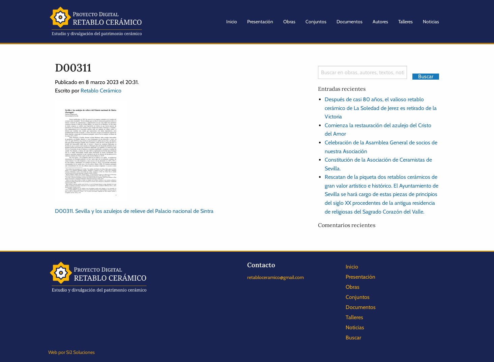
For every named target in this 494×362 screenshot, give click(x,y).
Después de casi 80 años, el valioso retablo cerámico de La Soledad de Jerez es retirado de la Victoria (381, 108)
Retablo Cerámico (101, 90)
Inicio (231, 22)
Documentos (349, 22)
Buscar (353, 337)
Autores (380, 22)
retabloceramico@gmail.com (275, 277)
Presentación (260, 22)
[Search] (362, 72)
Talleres (405, 22)
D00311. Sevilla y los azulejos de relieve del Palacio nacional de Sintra (134, 211)
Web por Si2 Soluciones (71, 352)
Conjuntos (316, 22)
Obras (289, 22)
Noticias (431, 22)
